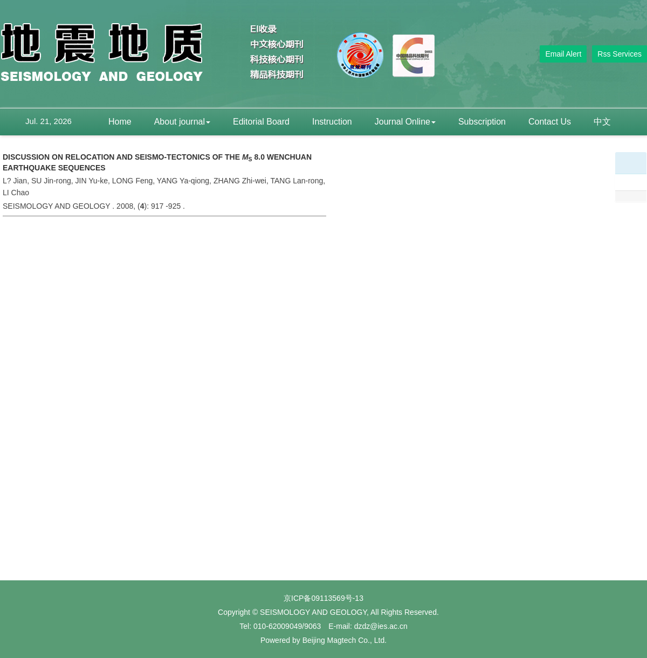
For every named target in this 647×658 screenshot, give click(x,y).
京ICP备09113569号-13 (323, 598)
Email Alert (563, 54)
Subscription (482, 121)
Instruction (332, 121)
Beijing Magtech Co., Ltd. (344, 640)
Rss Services (619, 54)
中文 (602, 121)
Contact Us (549, 121)
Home (120, 121)
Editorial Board (261, 121)
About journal (182, 121)
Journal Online (405, 121)
